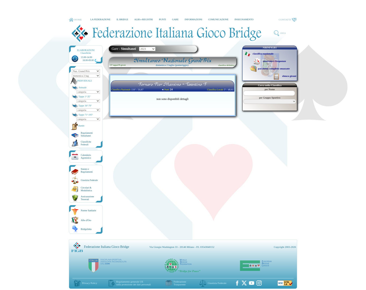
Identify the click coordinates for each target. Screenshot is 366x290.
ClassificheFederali (86, 143)
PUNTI (162, 19)
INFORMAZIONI (193, 19)
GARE (175, 19)
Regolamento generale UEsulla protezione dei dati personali (133, 283)
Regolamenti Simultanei (87, 134)
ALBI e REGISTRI (143, 19)
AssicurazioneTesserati (87, 198)
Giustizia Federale (89, 180)
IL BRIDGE (122, 19)
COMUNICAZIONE (218, 19)
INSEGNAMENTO (244, 19)
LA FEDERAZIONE (100, 19)
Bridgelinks (86, 229)
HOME (75, 19)
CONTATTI (287, 19)
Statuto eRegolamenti (87, 170)
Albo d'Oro (86, 220)
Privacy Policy (89, 283)
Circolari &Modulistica (86, 189)
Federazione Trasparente (180, 283)
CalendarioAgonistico (86, 156)
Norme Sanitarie (88, 210)
